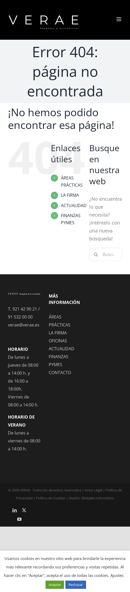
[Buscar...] (105, 254)
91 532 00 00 (20, 317)
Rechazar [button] (76, 584)
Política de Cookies (50, 498)
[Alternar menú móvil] (119, 19)
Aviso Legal (93, 490)
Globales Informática (97, 498)
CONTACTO (60, 372)
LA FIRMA (70, 195)
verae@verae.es (23, 325)
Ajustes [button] (116, 575)
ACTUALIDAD (74, 205)
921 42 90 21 (24, 309)
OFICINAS (58, 341)
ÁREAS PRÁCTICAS (59, 321)
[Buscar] (95, 254)
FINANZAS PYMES (58, 360)
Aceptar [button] (55, 584)
